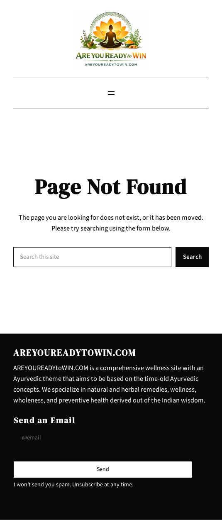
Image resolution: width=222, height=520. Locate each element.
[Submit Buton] (103, 469)
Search (192, 257)
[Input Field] (102, 438)
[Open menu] (111, 93)
